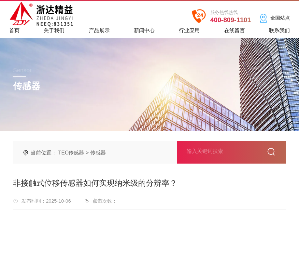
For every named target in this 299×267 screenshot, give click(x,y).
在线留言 (234, 33)
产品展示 (99, 33)
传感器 (98, 152)
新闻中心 (144, 33)
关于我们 (54, 33)
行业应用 (189, 33)
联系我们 (279, 33)
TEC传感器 (71, 152)
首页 (14, 33)
